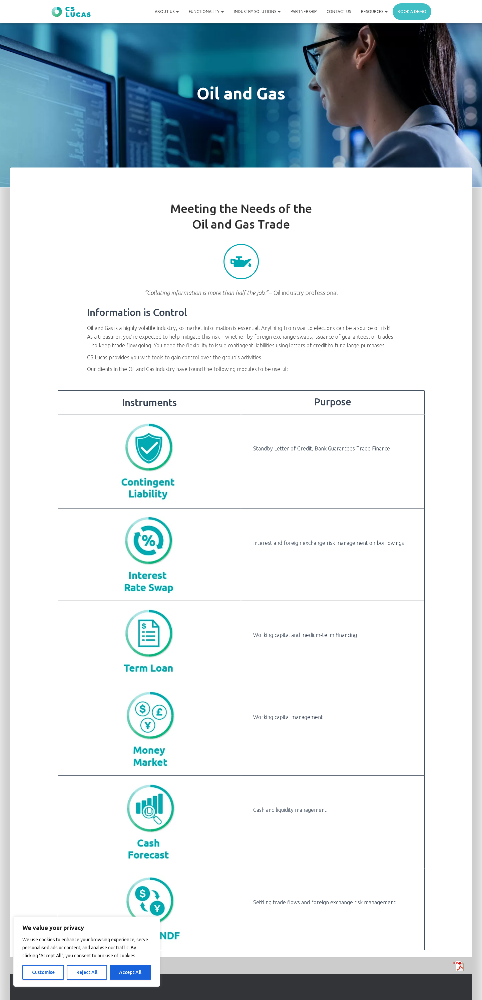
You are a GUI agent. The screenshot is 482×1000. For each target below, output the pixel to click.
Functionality (206, 11)
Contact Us (339, 11)
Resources (374, 11)
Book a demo (412, 11)
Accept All (130, 972)
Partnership (304, 11)
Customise (43, 972)
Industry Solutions (257, 11)
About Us (167, 11)
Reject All (86, 972)
